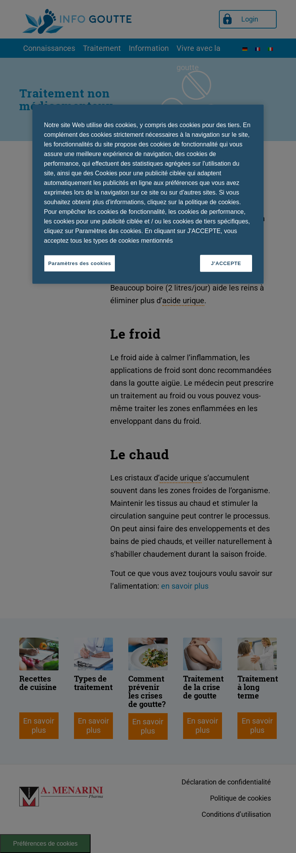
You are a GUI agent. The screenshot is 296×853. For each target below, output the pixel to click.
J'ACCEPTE (226, 263)
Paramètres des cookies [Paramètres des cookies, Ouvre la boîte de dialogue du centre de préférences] (79, 263)
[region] (148, 194)
